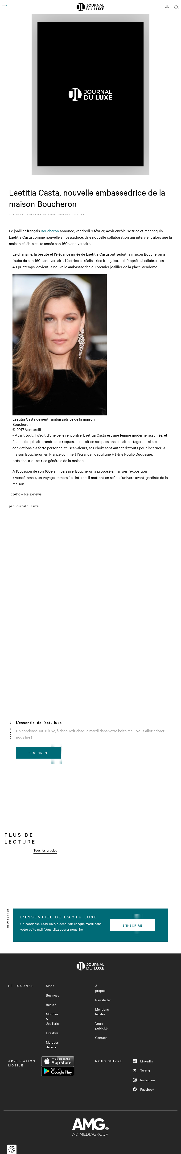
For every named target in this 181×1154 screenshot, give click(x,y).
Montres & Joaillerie (52, 1019)
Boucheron (50, 230)
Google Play (57, 1071)
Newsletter (103, 999)
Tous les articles (45, 850)
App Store (57, 1061)
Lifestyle (52, 1032)
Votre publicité (101, 1025)
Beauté (51, 1004)
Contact (101, 1037)
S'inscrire (38, 753)
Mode (50, 985)
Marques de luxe (52, 1044)
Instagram (144, 1080)
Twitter (141, 1070)
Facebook (143, 1089)
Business (52, 995)
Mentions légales (102, 1011)
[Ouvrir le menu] (4, 7)
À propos (100, 988)
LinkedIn (143, 1061)
